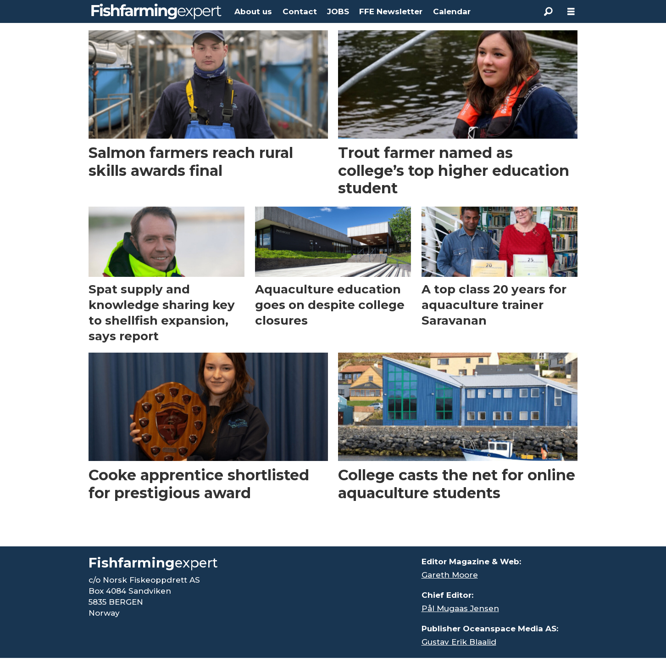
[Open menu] (571, 12)
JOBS (338, 11)
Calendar (452, 11)
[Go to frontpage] (156, 11)
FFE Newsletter (390, 11)
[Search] (548, 11)
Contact (300, 11)
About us (253, 11)
